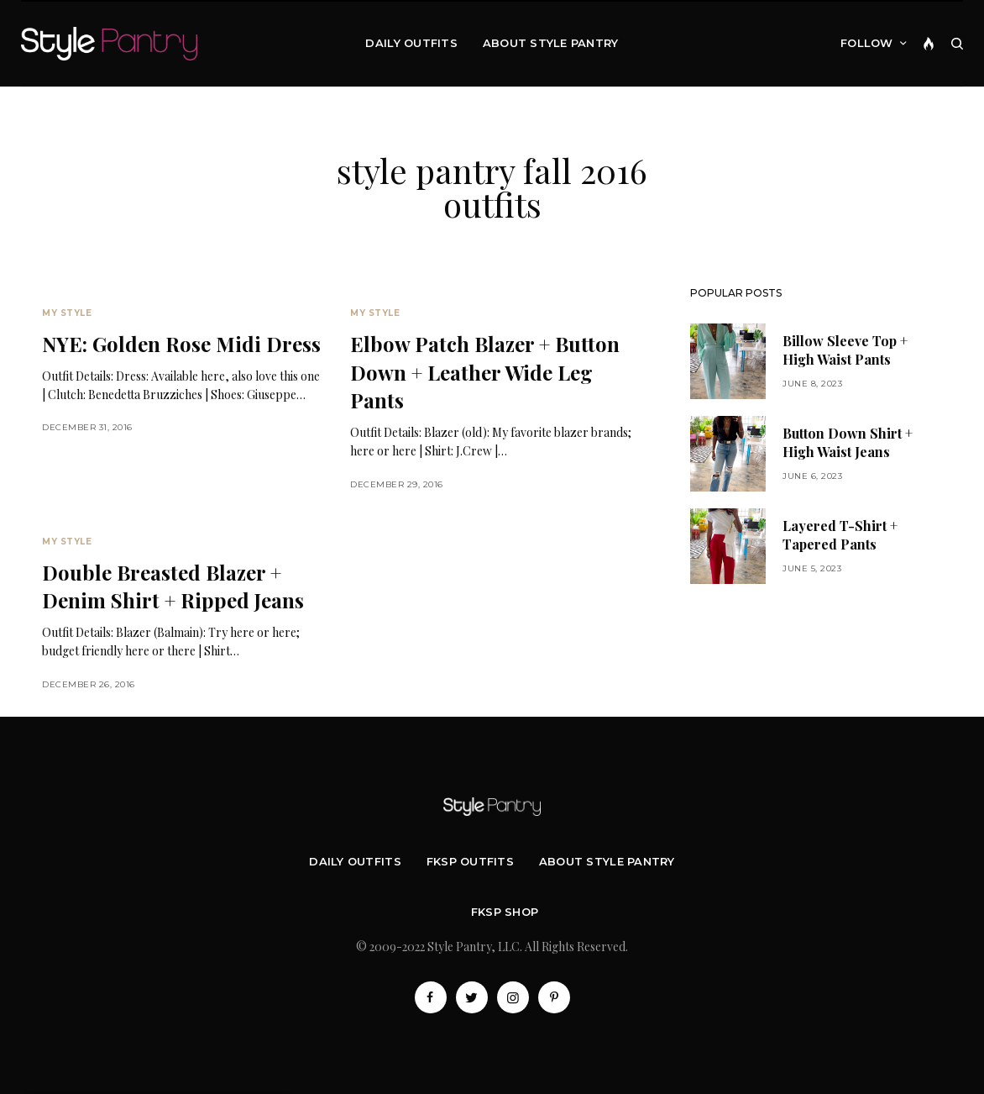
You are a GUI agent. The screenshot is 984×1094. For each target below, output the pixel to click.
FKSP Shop (504, 911)
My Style (67, 313)
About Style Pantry (607, 861)
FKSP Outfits (470, 861)
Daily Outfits (354, 861)
